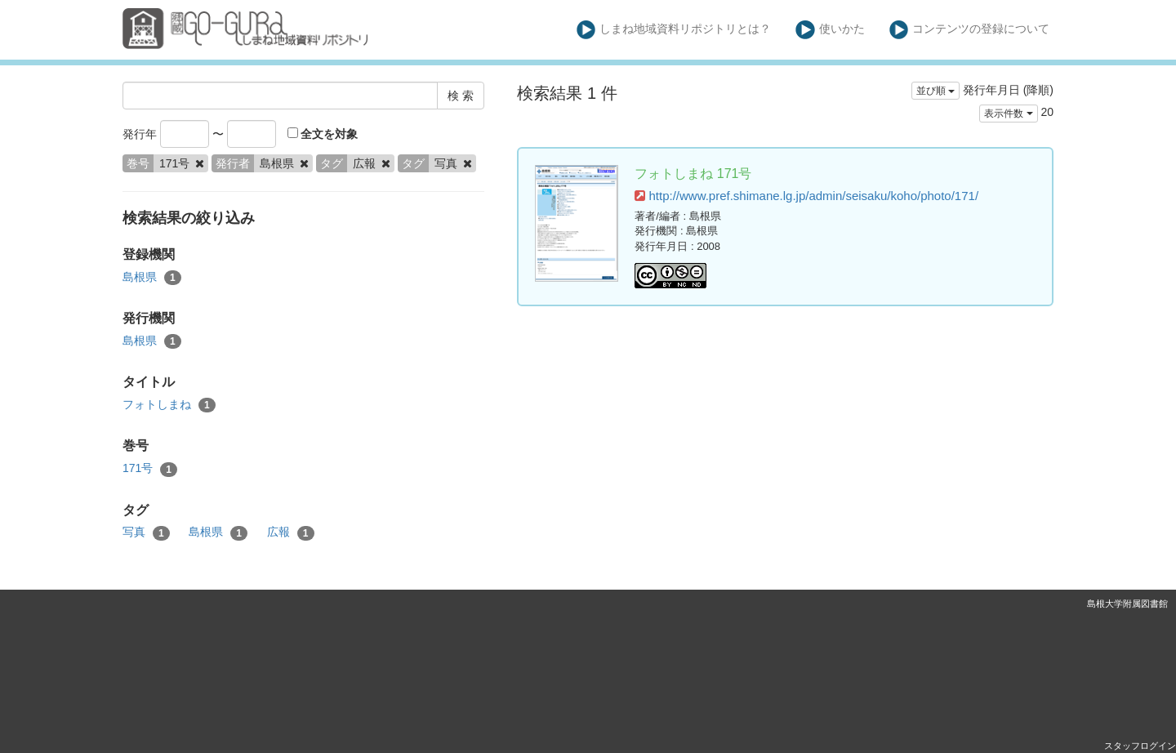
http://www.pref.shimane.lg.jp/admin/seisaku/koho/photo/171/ (806, 196)
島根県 (151, 277)
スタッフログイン (1140, 746)
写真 (146, 532)
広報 (290, 532)
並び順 (935, 90)
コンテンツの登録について (969, 29)
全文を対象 (323, 133)
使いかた (830, 29)
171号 (149, 468)
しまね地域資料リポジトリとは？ (674, 29)
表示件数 (1008, 113)
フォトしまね (169, 405)
